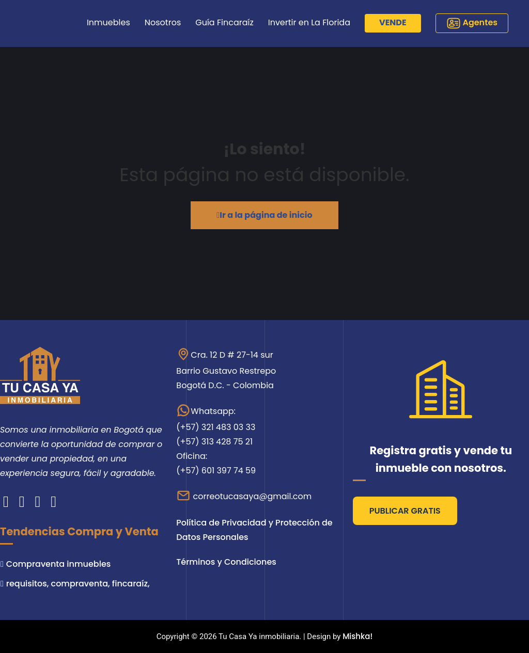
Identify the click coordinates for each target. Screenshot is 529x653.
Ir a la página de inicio (264, 215)
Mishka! (357, 636)
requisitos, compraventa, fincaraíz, (78, 584)
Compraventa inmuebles (58, 564)
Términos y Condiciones (226, 562)
